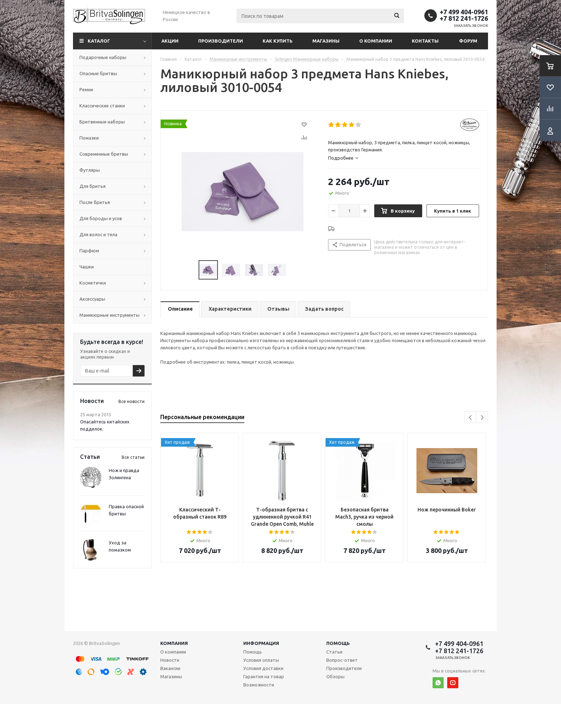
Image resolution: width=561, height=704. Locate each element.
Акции (170, 40)
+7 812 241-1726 (464, 18)
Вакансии (170, 668)
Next (482, 417)
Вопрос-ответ (342, 659)
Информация (261, 643)
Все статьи (133, 457)
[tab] (404, 157)
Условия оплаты (261, 659)
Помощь (338, 643)
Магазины (326, 40)
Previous (471, 417)
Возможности (258, 684)
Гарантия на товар (263, 676)
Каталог (99, 40)
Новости (169, 659)
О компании (375, 40)
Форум (468, 40)
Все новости (131, 401)
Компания (174, 643)
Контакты (425, 40)
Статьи (334, 651)
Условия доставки (263, 668)
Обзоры (335, 676)
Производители (220, 40)
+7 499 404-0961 (464, 12)
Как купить (278, 40)
